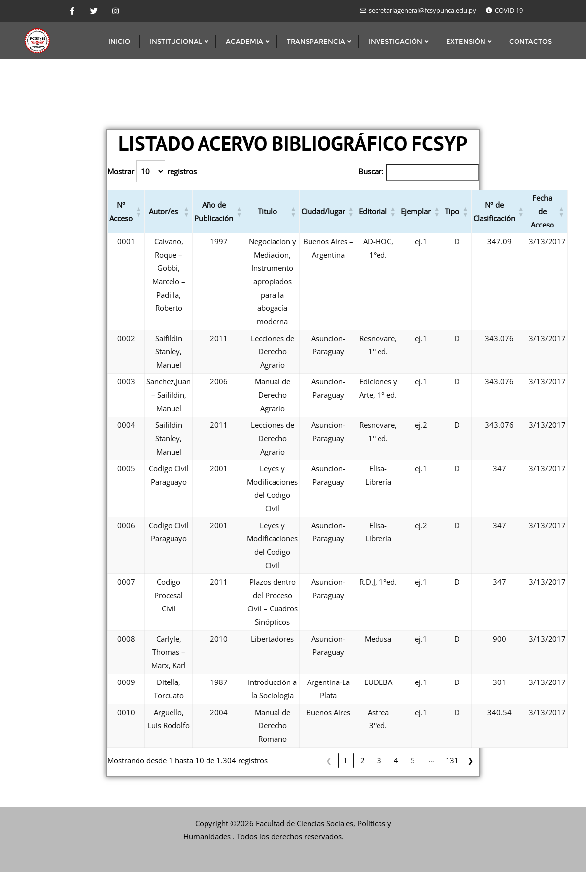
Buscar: (370, 171)
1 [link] (346, 760)
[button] (138, 211)
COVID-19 (504, 10)
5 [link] (413, 760)
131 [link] (452, 760)
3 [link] (379, 760)
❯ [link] (470, 760)
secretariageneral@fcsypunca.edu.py (419, 10)
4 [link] (396, 760)
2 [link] (362, 760)
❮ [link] (329, 760)
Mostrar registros (152, 171)
